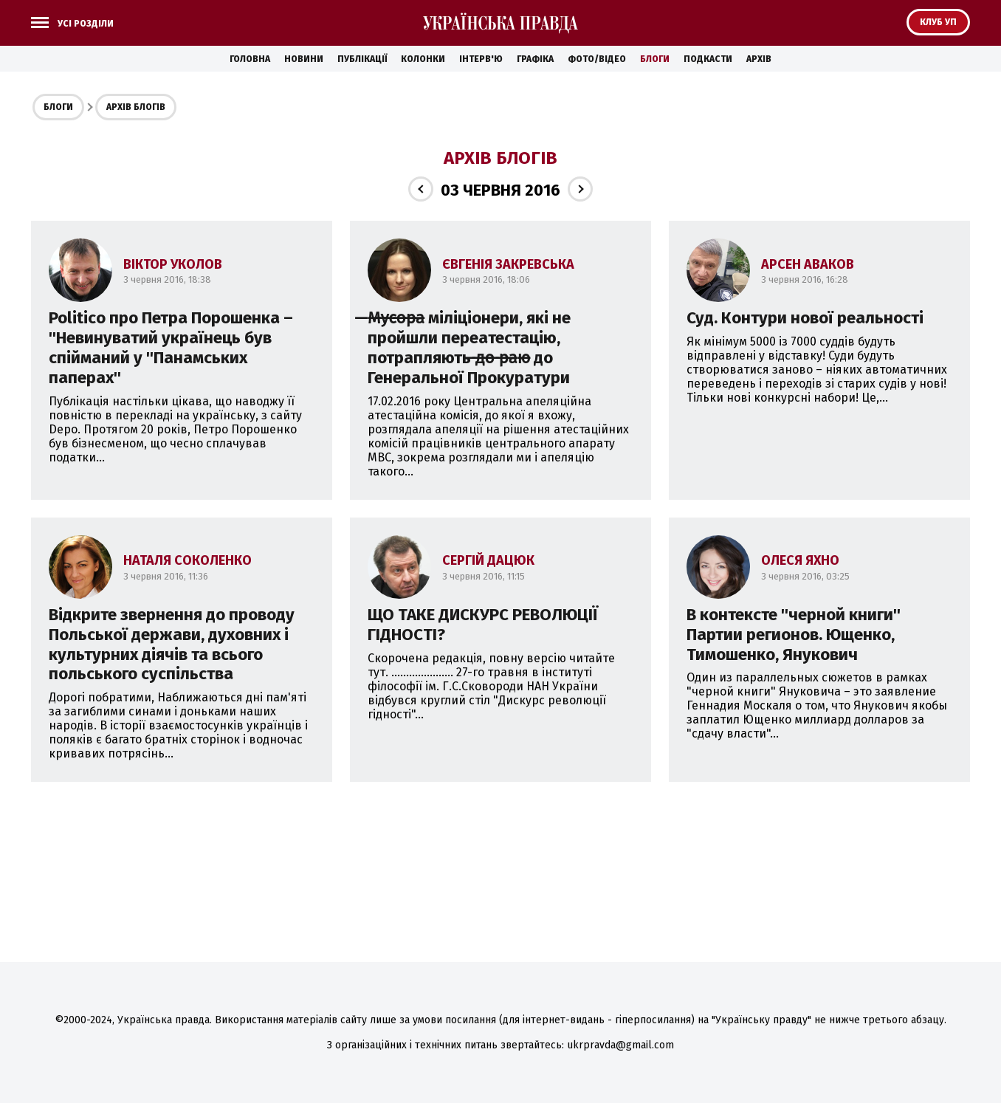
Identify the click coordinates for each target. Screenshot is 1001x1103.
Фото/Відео (597, 59)
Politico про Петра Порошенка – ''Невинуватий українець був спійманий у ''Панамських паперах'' (171, 348)
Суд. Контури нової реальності (805, 318)
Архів (758, 59)
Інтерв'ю (481, 59)
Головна (250, 59)
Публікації (362, 59)
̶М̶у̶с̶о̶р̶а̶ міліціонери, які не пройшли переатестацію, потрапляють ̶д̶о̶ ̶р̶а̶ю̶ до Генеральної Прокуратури (469, 348)
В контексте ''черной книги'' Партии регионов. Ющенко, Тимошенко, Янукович (794, 634)
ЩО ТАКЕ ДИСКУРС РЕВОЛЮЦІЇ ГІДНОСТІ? (483, 625)
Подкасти (708, 59)
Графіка (535, 59)
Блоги (655, 59)
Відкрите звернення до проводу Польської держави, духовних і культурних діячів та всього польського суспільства (172, 644)
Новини (303, 59)
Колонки (423, 59)
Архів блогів (135, 107)
